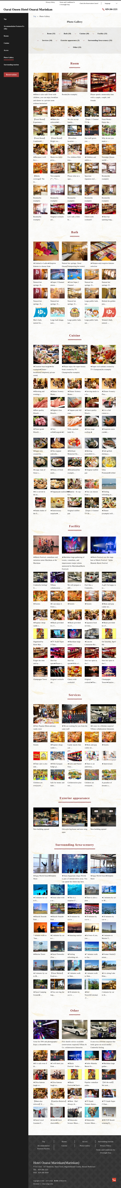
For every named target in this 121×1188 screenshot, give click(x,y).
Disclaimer (36, 1184)
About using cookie (47, 1184)
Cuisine (64, 1146)
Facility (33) (100, 34)
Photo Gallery (85, 1146)
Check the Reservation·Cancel (89, 3)
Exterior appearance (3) (68, 40)
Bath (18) (65, 34)
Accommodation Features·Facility (43, 1147)
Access (85, 1142)
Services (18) (44, 40)
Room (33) (48, 34)
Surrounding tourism (105, 1142)
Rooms (64, 1142)
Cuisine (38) (82, 34)
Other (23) (74, 47)
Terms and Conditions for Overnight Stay (105, 1151)
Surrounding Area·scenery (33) (97, 40)
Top (43, 1142)
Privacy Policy (105, 1146)
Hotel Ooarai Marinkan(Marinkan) (56, 1163)
